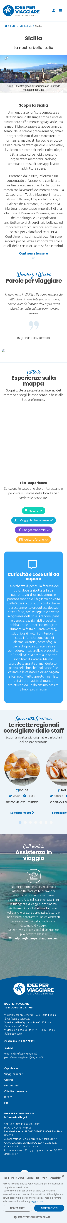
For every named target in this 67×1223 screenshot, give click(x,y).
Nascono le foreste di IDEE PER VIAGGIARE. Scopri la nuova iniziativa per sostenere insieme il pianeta (34, 1159)
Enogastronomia (33, 520)
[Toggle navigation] (60, 10)
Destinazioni (11, 1064)
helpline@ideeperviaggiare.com (36, 917)
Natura (33, 501)
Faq (6, 1081)
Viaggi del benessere (33, 510)
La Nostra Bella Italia (21, 26)
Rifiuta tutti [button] (17, 1208)
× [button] (63, 1176)
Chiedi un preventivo (16, 1069)
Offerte (8, 1058)
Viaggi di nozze (13, 1052)
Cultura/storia (33, 530)
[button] (6, 58)
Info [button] (7, 1075)
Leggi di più (37, 1201)
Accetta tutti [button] (49, 1208)
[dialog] (33, 1197)
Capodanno (11, 1047)
